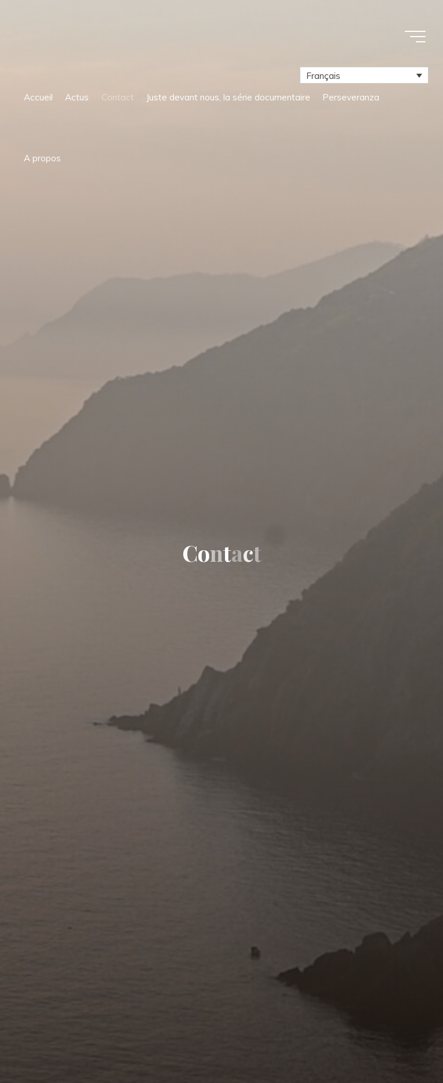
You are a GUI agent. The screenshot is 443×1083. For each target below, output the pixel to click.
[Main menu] (415, 36)
